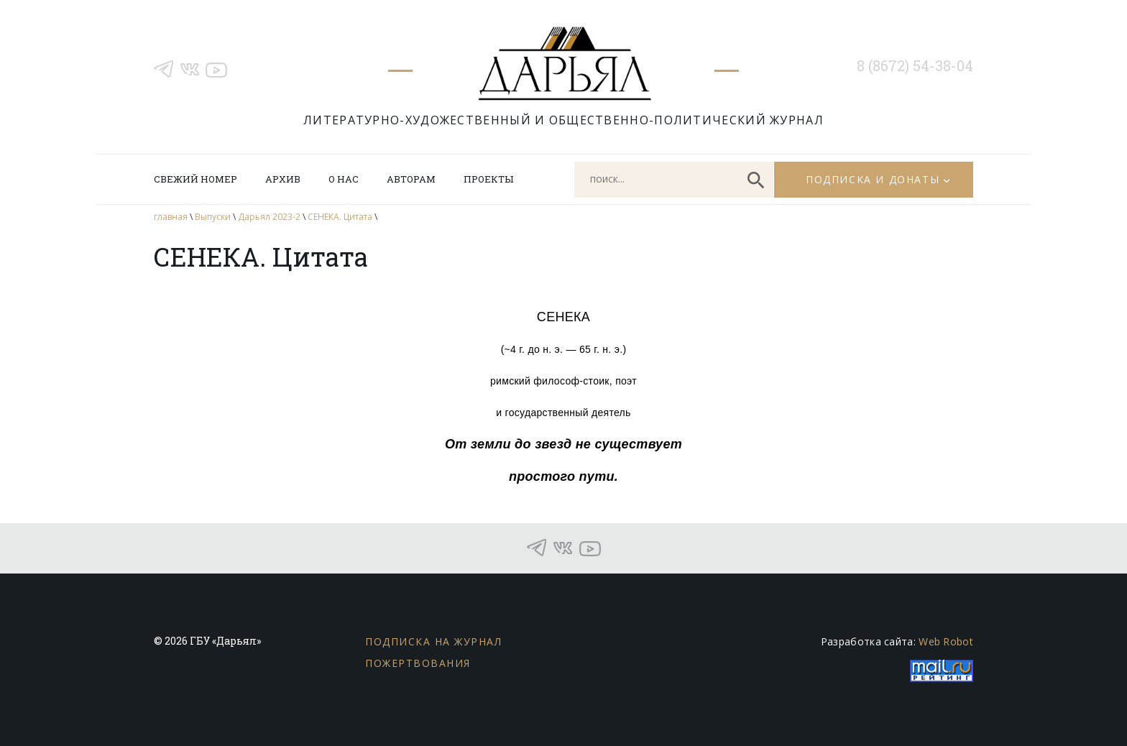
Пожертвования (418, 663)
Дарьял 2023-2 (269, 217)
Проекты (488, 178)
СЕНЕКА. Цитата (340, 217)
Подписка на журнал (433, 641)
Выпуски (213, 217)
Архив (282, 178)
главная (171, 217)
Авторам (411, 178)
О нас (343, 178)
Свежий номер (195, 178)
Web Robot (946, 641)
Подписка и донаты (872, 179)
